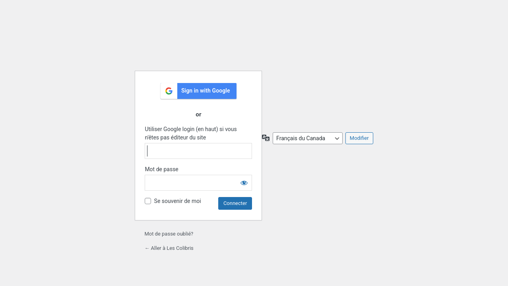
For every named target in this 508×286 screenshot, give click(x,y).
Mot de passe (161, 169)
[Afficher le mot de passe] (244, 183)
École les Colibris (198, 44)
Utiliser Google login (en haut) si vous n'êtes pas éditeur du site (191, 133)
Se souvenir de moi (177, 201)
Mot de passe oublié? (168, 234)
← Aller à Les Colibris (168, 248)
